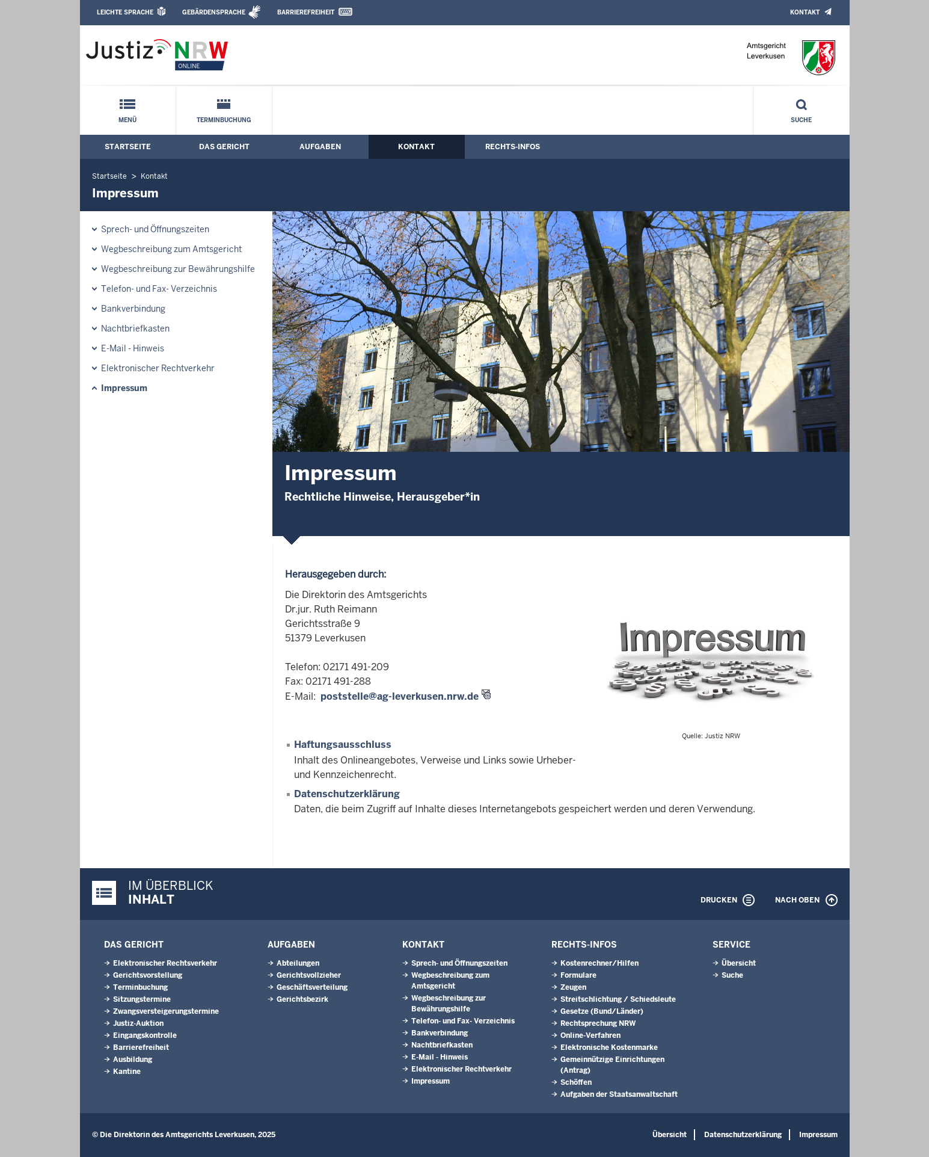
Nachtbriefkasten (135, 328)
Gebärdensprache (213, 12)
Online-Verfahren (590, 1035)
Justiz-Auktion (138, 1023)
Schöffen (576, 1082)
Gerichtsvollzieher (309, 975)
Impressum (124, 388)
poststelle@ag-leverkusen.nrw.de (399, 696)
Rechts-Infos (512, 147)
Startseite (128, 147)
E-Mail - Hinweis (132, 348)
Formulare (578, 975)
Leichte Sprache (125, 12)
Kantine (127, 1071)
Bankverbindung (133, 308)
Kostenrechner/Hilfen (599, 963)
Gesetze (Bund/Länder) (601, 1011)
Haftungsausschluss (342, 744)
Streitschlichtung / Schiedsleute (618, 999)
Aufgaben (320, 147)
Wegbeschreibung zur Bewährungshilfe (178, 269)
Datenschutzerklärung (347, 794)
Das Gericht (224, 147)
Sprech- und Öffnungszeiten (155, 229)
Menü (127, 120)
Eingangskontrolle (145, 1035)
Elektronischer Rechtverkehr (158, 368)
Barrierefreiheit (305, 12)
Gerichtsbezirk (302, 999)
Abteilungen (298, 963)
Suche (801, 120)
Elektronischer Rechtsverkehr (165, 963)
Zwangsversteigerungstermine (166, 1011)
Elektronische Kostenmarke (609, 1047)
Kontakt (805, 12)
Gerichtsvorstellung (147, 975)
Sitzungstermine (142, 999)
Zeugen (573, 987)
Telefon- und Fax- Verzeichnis (159, 288)
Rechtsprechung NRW (598, 1023)
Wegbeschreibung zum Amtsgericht (171, 249)
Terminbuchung (224, 120)
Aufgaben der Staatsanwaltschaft (619, 1094)
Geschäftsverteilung (312, 987)
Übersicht (739, 963)
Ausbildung (132, 1059)
